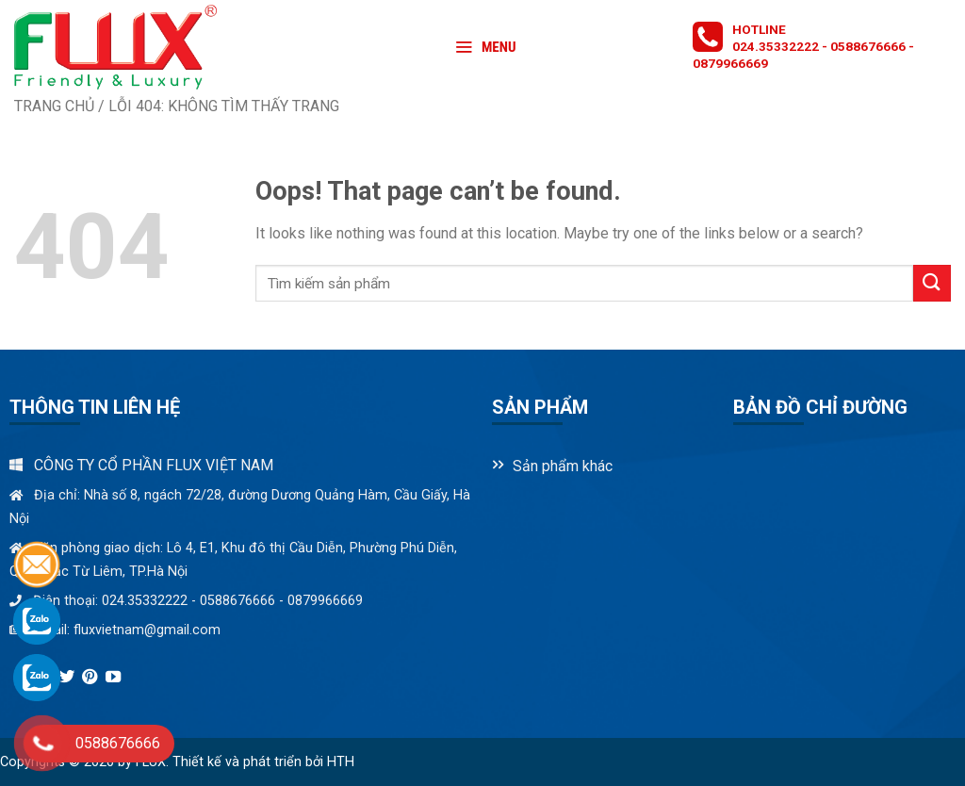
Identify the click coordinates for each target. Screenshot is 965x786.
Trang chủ (54, 106)
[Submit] (932, 283)
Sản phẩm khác (563, 466)
